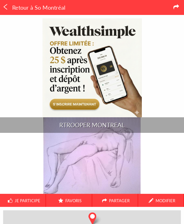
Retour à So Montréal (33, 7)
